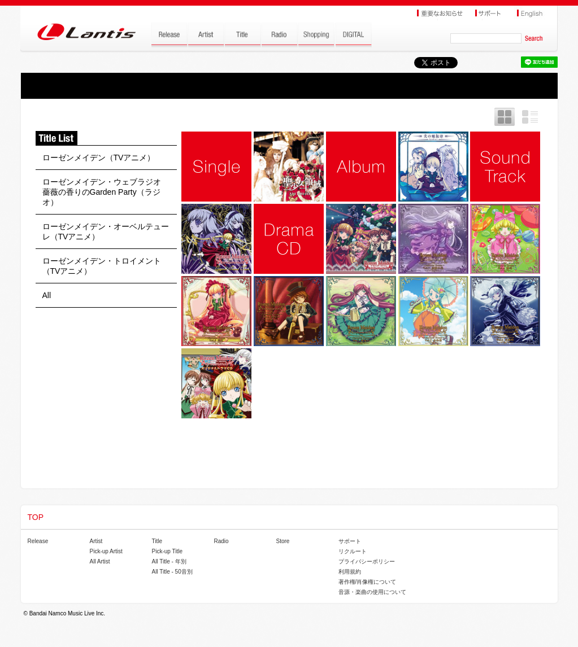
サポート (349, 541)
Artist (96, 541)
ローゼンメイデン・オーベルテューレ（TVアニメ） (105, 231)
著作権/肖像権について (367, 582)
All (46, 295)
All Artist (100, 561)
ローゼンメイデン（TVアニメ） (98, 157)
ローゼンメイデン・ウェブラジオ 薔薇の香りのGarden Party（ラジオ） (105, 192)
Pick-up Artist (106, 551)
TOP (36, 517)
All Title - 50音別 (172, 572)
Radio (221, 541)
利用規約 (349, 572)
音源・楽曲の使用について (372, 592)
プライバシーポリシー (366, 561)
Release (38, 541)
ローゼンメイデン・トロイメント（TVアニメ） (101, 266)
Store (283, 541)
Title (157, 541)
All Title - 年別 (169, 561)
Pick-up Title (167, 551)
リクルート (352, 551)
